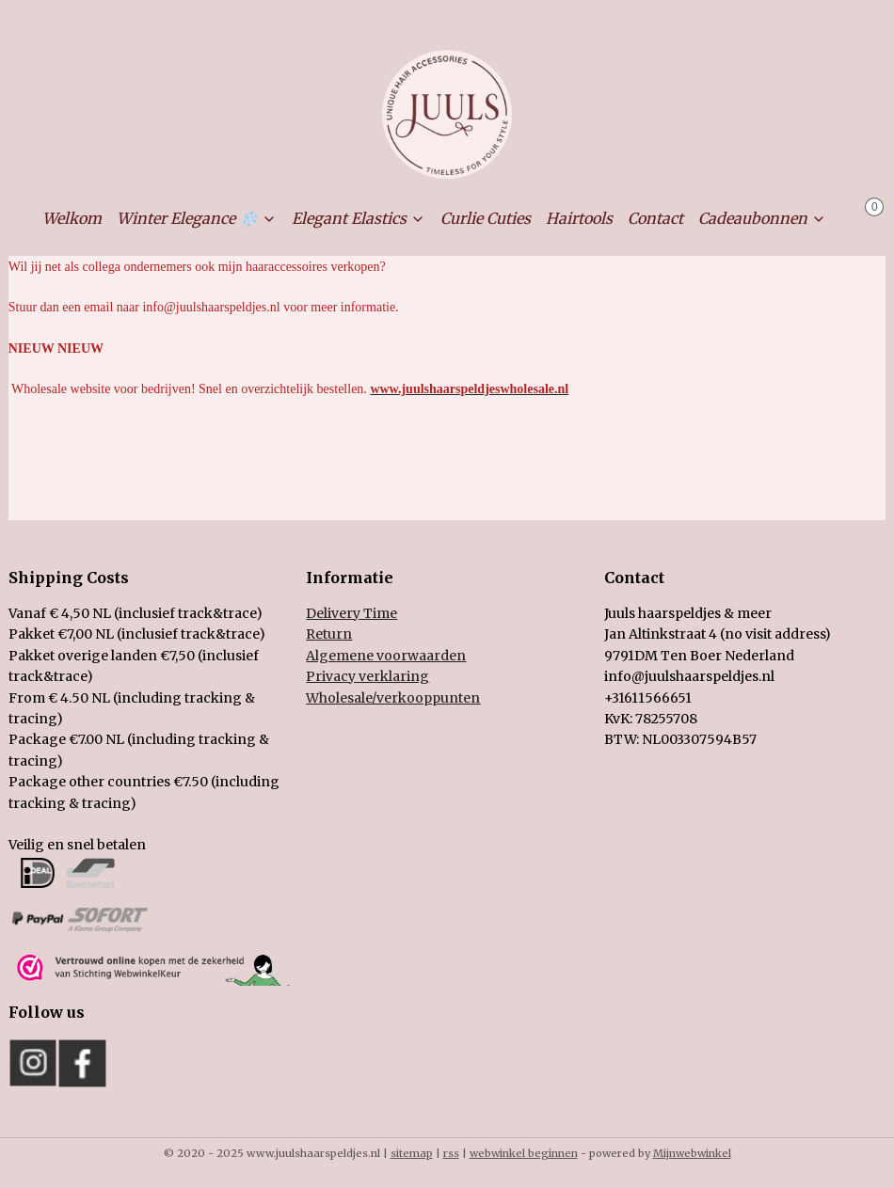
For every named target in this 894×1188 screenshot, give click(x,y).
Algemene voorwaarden (386, 655)
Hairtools (579, 218)
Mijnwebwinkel (692, 1153)
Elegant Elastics (358, 218)
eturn (333, 634)
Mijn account (447, 22)
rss (451, 1153)
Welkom (72, 218)
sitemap (412, 1153)
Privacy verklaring (367, 676)
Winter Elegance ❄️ (197, 218)
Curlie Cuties (485, 218)
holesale (393, 697)
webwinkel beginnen (524, 1153)
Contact (655, 218)
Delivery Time (351, 613)
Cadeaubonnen (762, 218)
